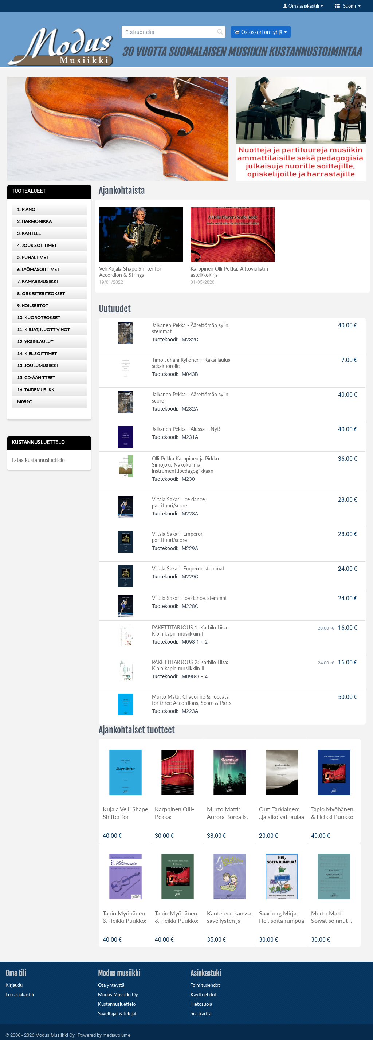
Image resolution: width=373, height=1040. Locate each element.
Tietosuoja (201, 1004)
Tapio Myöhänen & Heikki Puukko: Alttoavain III (177, 921)
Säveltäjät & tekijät (117, 1013)
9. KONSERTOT (32, 305)
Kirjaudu (14, 985)
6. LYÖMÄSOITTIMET (38, 269)
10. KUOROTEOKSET (38, 317)
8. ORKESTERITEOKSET (41, 293)
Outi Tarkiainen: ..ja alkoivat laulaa (281, 812)
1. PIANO (26, 209)
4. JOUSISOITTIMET (37, 245)
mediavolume (116, 1035)
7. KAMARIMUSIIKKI (37, 281)
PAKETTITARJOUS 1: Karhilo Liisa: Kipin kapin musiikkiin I (190, 630)
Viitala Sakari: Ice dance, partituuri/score (179, 502)
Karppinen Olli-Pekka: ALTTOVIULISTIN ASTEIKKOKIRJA (177, 820)
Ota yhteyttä (111, 985)
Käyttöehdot (203, 994)
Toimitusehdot (205, 985)
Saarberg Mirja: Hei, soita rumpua (281, 917)
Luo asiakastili (19, 994)
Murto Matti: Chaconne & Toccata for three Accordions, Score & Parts (191, 700)
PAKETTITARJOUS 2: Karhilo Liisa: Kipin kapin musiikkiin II (190, 665)
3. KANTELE (29, 233)
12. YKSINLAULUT (35, 341)
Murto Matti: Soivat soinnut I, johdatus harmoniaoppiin (331, 924)
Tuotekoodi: (165, 339)
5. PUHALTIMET (32, 257)
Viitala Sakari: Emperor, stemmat (188, 568)
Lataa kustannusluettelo (38, 460)
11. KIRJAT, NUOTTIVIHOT (43, 329)
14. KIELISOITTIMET (37, 353)
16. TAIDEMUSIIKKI (36, 389)
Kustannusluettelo (117, 1004)
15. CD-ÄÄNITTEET (36, 377)
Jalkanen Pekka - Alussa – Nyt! (186, 429)
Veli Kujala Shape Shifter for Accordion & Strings (130, 272)
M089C (24, 401)
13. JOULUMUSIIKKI (37, 365)
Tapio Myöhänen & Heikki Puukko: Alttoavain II (333, 816)
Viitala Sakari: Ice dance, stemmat (189, 598)
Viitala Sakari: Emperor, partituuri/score (177, 537)
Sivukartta (201, 1013)
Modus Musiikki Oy (118, 994)
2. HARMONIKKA (34, 221)
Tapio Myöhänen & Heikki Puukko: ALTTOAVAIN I (124, 921)
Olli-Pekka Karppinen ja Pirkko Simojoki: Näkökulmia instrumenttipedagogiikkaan (185, 464)
